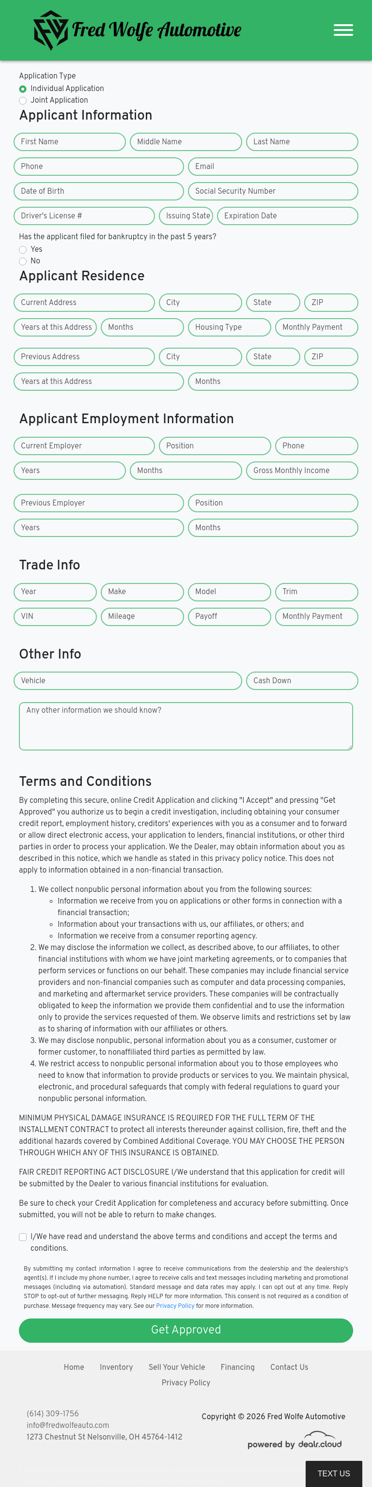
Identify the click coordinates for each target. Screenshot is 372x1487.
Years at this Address (56, 328)
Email (204, 167)
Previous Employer (53, 503)
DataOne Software (173, 1470)
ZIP (317, 303)
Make (117, 592)
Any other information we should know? (93, 711)
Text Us (334, 1474)
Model (205, 592)
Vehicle (33, 681)
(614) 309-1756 (53, 1414)
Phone (32, 167)
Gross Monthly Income (291, 471)
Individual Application (67, 89)
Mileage (121, 617)
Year (28, 592)
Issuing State (188, 216)
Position (180, 446)
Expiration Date (250, 216)
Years (30, 471)
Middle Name (159, 142)
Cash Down (272, 681)
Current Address (49, 303)
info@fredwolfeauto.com (68, 1426)
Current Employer (51, 446)
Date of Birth (42, 192)
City (173, 303)
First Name (39, 142)
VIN (27, 617)
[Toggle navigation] (343, 30)
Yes (36, 250)
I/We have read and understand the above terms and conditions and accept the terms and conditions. (184, 1243)
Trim (289, 592)
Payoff (206, 617)
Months (120, 328)
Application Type (47, 76)
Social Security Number (235, 192)
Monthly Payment (312, 328)
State (262, 303)
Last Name (271, 142)
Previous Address (50, 357)
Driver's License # (51, 216)
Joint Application (59, 101)
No (35, 261)
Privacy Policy (175, 1306)
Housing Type (218, 328)
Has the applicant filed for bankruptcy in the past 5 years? (118, 237)
